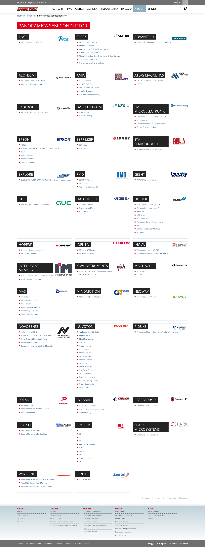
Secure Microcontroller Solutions (34, 434)
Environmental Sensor (88, 208)
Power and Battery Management (150, 222)
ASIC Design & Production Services (35, 204)
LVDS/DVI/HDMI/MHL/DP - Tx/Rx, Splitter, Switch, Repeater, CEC (46, 180)
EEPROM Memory (86, 180)
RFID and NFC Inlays (87, 250)
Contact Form (120, 518)
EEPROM (140, 211)
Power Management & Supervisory (151, 123)
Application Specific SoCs (89, 332)
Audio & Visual (85, 335)
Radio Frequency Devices (89, 380)
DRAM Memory (85, 81)
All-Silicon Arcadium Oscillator (33, 81)
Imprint (59, 543)
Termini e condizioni (33, 543)
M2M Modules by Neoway (147, 297)
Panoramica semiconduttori (93, 515)
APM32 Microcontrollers (146, 180)
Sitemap (68, 543)
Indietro (157, 498)
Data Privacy (49, 543)
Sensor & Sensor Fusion (146, 127)
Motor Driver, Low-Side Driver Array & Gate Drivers (99, 56)
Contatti (57, 9)
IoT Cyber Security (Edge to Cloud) (34, 112)
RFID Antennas (27, 405)
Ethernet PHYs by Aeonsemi (32, 84)
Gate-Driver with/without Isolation (34, 339)
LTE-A (81, 455)
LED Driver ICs (85, 349)
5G (80, 441)
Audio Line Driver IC (87, 45)
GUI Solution (84, 342)
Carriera (92, 9)
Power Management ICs (88, 187)
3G (80, 434)
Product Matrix (109, 9)
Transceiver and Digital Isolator (91, 63)
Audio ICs (25, 297)
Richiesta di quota (122, 522)
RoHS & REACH (120, 512)
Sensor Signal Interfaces (30, 311)
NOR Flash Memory (86, 91)
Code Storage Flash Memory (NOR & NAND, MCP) (41, 479)
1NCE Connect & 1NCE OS (31, 42)
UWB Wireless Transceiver (147, 435)
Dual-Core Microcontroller (147, 405)
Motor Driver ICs (85, 366)
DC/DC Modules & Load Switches (150, 81)
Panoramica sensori (90, 522)
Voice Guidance (27, 155)
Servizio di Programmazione (125, 529)
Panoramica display (90, 531)
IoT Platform (84, 387)
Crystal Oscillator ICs (29, 300)
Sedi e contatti (22, 515)
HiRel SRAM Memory (87, 406)
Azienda (79, 9)
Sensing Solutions (28, 162)
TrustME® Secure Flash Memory (34, 483)
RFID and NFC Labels (87, 253)
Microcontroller (143, 120)
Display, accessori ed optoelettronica (63, 525)
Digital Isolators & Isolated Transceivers (37, 335)
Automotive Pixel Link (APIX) (148, 250)
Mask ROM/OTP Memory (89, 87)
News (68, 9)
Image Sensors (85, 346)
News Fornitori (153, 512)
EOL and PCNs (120, 535)
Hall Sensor (83, 211)
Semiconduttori (55, 518)
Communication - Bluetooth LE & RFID (152, 117)
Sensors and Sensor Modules (148, 229)
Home (20, 15)
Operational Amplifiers (88, 59)
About (19, 512)
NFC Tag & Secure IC (87, 370)
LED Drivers (84, 183)
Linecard (126, 9)
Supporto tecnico (121, 525)
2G (80, 430)
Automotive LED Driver (30, 332)
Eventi (150, 518)
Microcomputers (85, 353)
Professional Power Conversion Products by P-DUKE (157, 332)
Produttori (54, 512)
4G (80, 437)
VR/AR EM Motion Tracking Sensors (35, 408)
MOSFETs (83, 363)
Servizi (152, 9)
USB (23, 152)
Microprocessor (85, 360)
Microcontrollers (27, 158)
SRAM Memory (85, 413)
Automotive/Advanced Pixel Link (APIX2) (152, 253)
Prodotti (140, 9)
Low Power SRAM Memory (89, 94)
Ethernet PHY (84, 112)
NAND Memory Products (31, 279)
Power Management (87, 377)
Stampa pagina (170, 498)
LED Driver (141, 215)
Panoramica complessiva (92, 512)
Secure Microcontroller (30, 430)
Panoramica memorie (90, 518)
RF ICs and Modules (29, 253)
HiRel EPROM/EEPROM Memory (91, 409)
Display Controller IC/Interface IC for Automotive (40, 148)
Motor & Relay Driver (29, 342)
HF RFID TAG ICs (85, 84)
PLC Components (28, 412)
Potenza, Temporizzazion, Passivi (62, 522)
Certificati (20, 518)
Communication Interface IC (148, 208)
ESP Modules (84, 145)
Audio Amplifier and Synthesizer (149, 204)
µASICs (140, 84)
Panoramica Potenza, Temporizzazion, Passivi (96, 526)
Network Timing (85, 116)
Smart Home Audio (86, 384)
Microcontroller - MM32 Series (91, 297)
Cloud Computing (86, 339)
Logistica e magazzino (123, 532)
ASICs (23, 145)
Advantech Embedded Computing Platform (154, 42)
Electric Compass (86, 204)
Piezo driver (26, 304)
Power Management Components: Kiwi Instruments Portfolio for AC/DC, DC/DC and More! (104, 272)
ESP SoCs (83, 148)
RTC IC (139, 225)
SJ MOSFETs (141, 275)
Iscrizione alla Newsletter (157, 515)
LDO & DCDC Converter (88, 52)
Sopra (146, 498)
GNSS (81, 448)
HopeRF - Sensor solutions (31, 250)
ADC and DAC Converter (89, 42)
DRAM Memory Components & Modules (37, 276)
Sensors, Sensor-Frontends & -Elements (37, 346)
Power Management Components (150, 149)
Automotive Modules (87, 444)
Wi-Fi (81, 462)
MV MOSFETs (142, 271)
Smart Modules (85, 458)
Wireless (140, 232)
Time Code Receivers (29, 314)
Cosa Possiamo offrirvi (123, 515)
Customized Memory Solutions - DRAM (36, 486)
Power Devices (85, 373)
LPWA (81, 451)
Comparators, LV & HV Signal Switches (94, 49)
